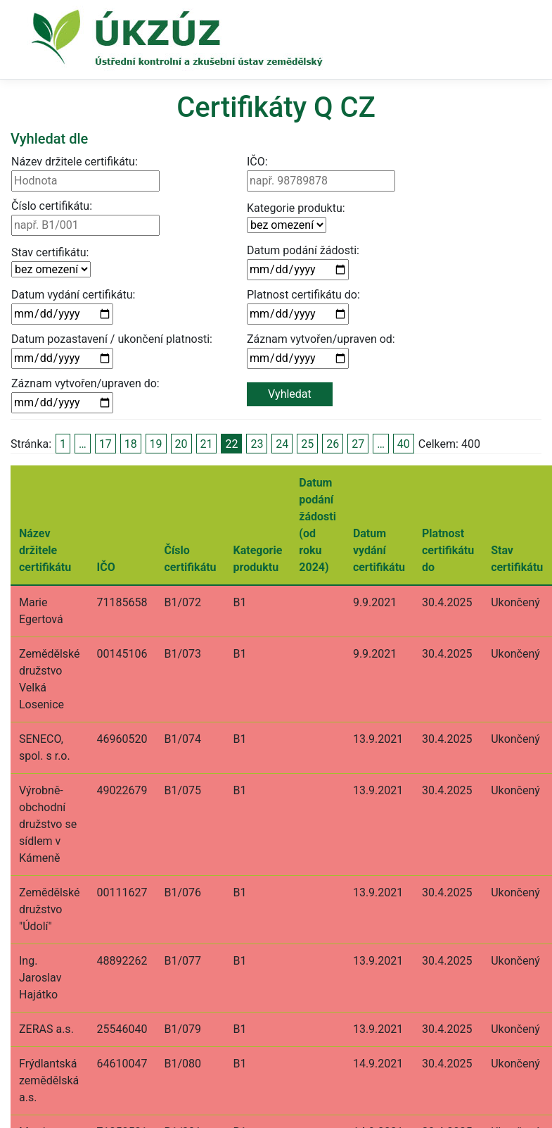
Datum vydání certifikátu (379, 550)
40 (403, 444)
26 (332, 444)
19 (156, 444)
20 (181, 444)
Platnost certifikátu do (448, 550)
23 (256, 444)
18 (130, 444)
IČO (106, 567)
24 (282, 444)
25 (307, 444)
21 (206, 444)
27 (358, 444)
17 (105, 444)
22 (231, 444)
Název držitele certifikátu (45, 550)
